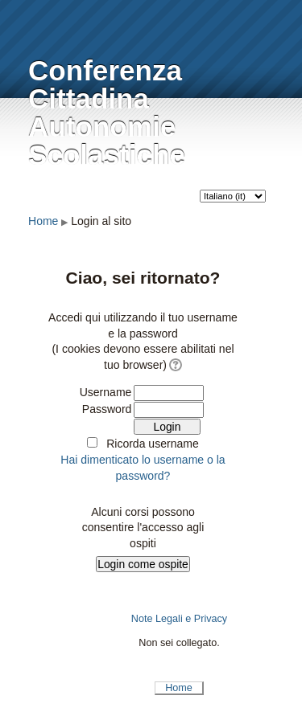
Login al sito (101, 221)
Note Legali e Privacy (179, 618)
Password (107, 409)
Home (43, 221)
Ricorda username (152, 443)
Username (106, 392)
